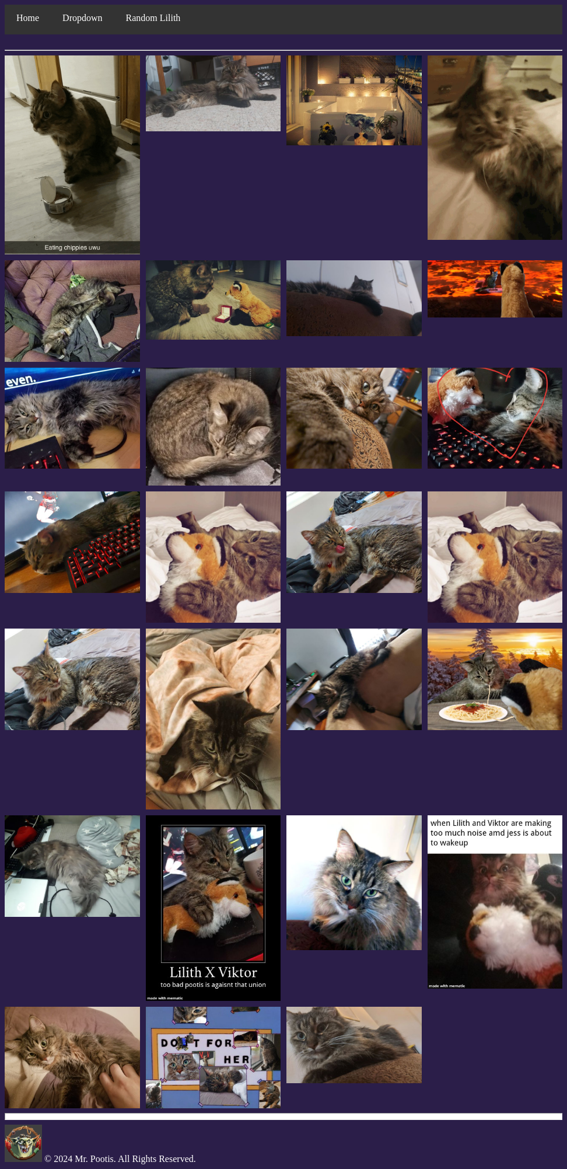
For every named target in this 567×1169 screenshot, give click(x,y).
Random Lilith (153, 18)
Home (27, 18)
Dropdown (82, 18)
